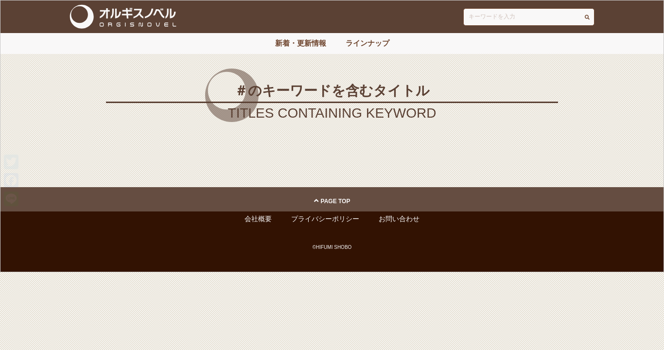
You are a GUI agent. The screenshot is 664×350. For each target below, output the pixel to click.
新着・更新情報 (300, 43)
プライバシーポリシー (325, 219)
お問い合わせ (399, 219)
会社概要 (258, 219)
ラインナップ (367, 43)
